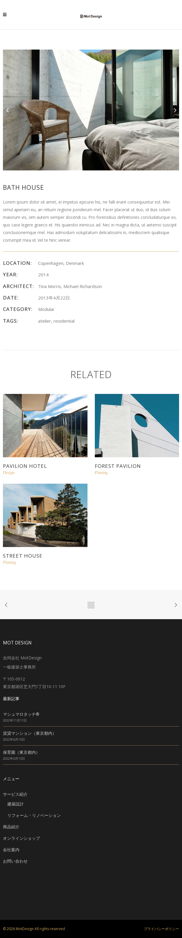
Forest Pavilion (118, 466)
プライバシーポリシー (161, 928)
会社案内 (11, 849)
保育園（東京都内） (21, 752)
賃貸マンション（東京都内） (29, 733)
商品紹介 (11, 826)
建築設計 (15, 804)
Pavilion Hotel (25, 466)
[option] (91, 110)
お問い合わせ (15, 861)
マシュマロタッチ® (21, 714)
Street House (23, 555)
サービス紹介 (15, 794)
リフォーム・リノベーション (34, 815)
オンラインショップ (21, 838)
